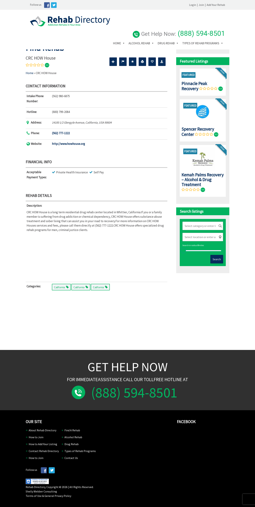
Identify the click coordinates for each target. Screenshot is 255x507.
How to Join (36, 437)
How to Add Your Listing (43, 444)
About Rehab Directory (42, 430)
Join (205, 5)
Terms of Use (34, 496)
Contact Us (71, 458)
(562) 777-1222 (61, 133)
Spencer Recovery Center (198, 131)
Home (124, 26)
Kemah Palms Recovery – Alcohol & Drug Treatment (203, 179)
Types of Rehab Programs (138, 32)
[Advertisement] (96, 256)
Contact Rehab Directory (44, 451)
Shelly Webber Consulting (41, 491)
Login (196, 5)
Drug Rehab (172, 26)
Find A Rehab (72, 430)
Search (217, 259)
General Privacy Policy (57, 496)
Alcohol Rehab (146, 26)
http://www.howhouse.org (68, 144)
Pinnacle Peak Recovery (194, 86)
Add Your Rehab (220, 5)
